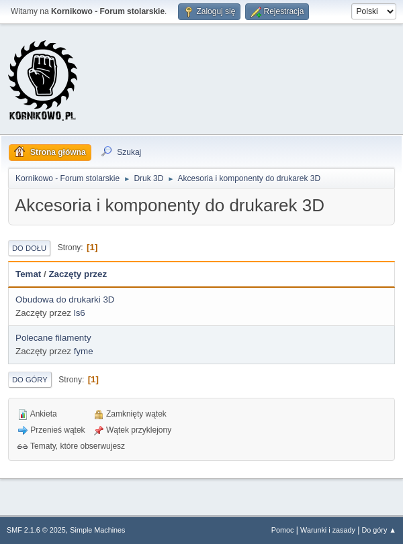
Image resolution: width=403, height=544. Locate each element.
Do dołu (29, 248)
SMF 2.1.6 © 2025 (36, 530)
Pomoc (282, 530)
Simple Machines (97, 530)
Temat (28, 274)
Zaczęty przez (77, 274)
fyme (83, 351)
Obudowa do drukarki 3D (64, 299)
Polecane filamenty (53, 338)
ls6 (79, 313)
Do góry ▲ (379, 530)
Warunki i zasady (327, 530)
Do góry (30, 380)
